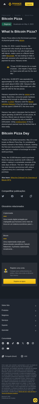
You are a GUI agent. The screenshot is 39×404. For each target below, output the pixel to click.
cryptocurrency (21, 122)
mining (27, 94)
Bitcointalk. (10, 56)
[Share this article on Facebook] (12, 196)
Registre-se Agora (19, 281)
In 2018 (11, 102)
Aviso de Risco (31, 391)
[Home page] (15, 4)
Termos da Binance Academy (10, 393)
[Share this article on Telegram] (21, 196)
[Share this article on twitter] (3, 196)
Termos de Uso (22, 391)
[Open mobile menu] (36, 4)
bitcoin (21, 40)
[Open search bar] (23, 4)
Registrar (29, 4)
